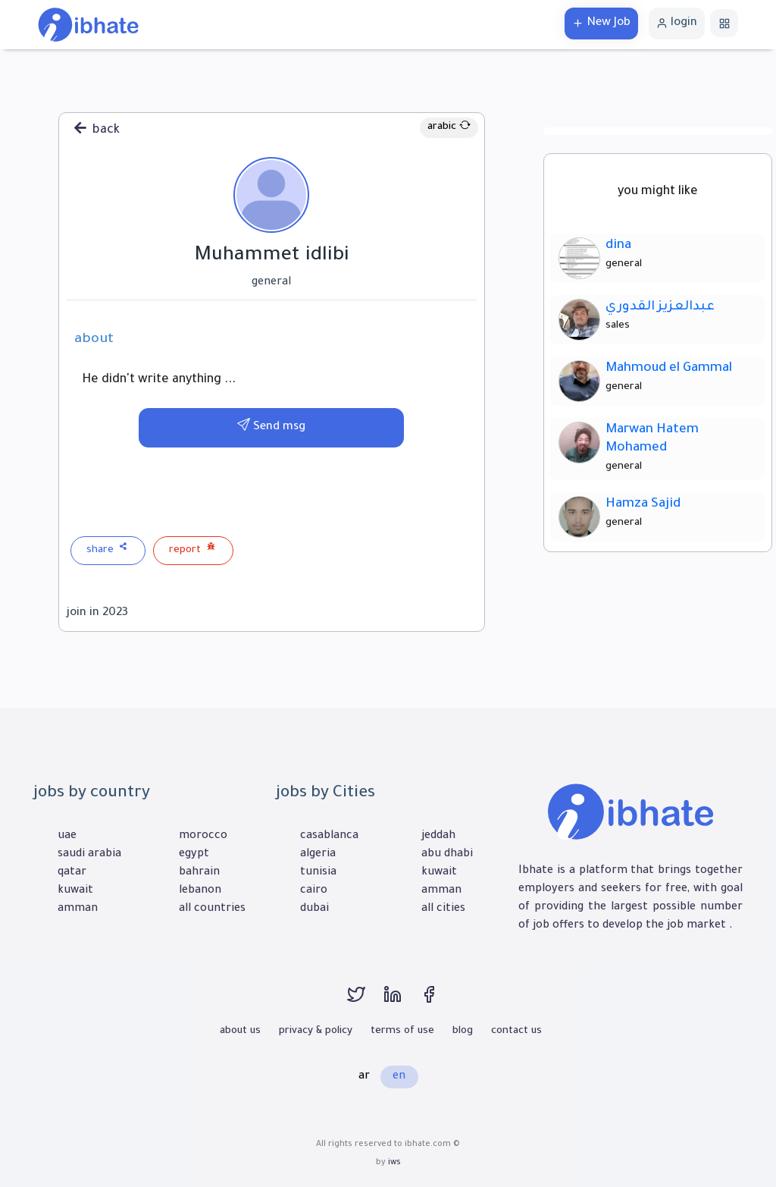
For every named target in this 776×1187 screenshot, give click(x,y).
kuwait (75, 891)
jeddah (438, 837)
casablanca (329, 837)
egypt (194, 855)
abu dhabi (447, 855)
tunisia (318, 873)
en (399, 1077)
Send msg (271, 427)
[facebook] (436, 1001)
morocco (203, 837)
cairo (313, 891)
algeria (318, 855)
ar (364, 1077)
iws (394, 1162)
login (676, 23)
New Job (601, 23)
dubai (314, 909)
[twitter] (365, 1001)
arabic (449, 127)
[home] (88, 26)
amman (78, 909)
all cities (443, 909)
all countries (212, 909)
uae (67, 837)
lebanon (200, 891)
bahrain (199, 873)
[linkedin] (401, 1001)
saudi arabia (89, 855)
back (97, 129)
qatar (72, 873)
